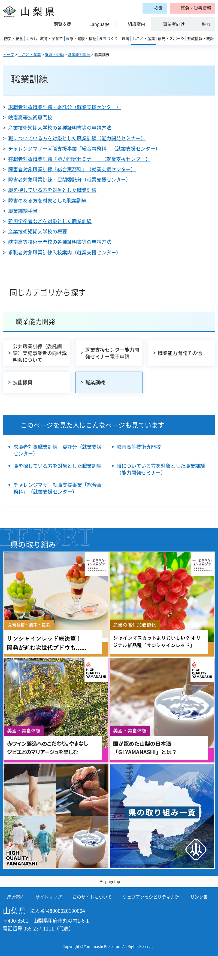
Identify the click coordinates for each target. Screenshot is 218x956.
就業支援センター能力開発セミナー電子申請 (112, 353)
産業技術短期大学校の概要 (37, 231)
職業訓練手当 (23, 210)
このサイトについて (92, 896)
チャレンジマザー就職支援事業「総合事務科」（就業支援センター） (84, 148)
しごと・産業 (29, 54)
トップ (8, 54)
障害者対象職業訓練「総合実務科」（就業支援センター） (72, 169)
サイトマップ (48, 896)
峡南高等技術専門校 (30, 117)
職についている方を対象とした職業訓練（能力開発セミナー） (77, 138)
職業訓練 (95, 382)
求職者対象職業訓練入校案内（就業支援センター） (64, 252)
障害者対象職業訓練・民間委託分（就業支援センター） (69, 179)
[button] (192, 8)
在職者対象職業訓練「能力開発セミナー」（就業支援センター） (79, 159)
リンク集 (199, 896)
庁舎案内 (16, 896)
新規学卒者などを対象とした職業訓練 (50, 221)
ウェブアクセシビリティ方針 (151, 896)
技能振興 (22, 382)
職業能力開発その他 (180, 353)
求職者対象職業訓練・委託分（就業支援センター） (64, 107)
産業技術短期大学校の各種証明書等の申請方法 (59, 127)
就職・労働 (54, 54)
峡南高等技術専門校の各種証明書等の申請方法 (59, 241)
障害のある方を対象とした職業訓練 (47, 200)
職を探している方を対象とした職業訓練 (52, 190)
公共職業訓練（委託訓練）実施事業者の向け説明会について (40, 352)
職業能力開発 (79, 54)
